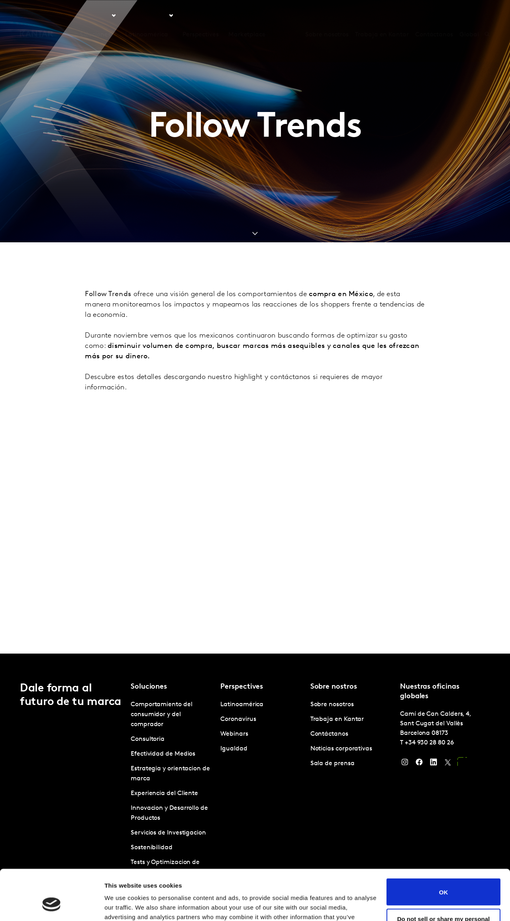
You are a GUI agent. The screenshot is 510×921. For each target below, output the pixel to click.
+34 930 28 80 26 (429, 743)
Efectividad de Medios (163, 754)
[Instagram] (405, 764)
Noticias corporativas (341, 749)
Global (469, 15)
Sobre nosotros (327, 15)
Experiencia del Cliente (164, 793)
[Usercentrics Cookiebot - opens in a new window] (51, 905)
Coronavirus (238, 719)
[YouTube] (462, 764)
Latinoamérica (241, 704)
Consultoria (148, 739)
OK (443, 848)
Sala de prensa (332, 763)
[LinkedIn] (433, 764)
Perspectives (200, 15)
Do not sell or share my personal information (443, 879)
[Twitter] (448, 764)
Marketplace (247, 15)
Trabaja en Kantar (382, 15)
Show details (122, 905)
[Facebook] (419, 764)
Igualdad (233, 749)
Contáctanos (434, 15)
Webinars (234, 734)
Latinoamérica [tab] (146, 15)
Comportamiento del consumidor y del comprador (161, 714)
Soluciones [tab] (95, 15)
